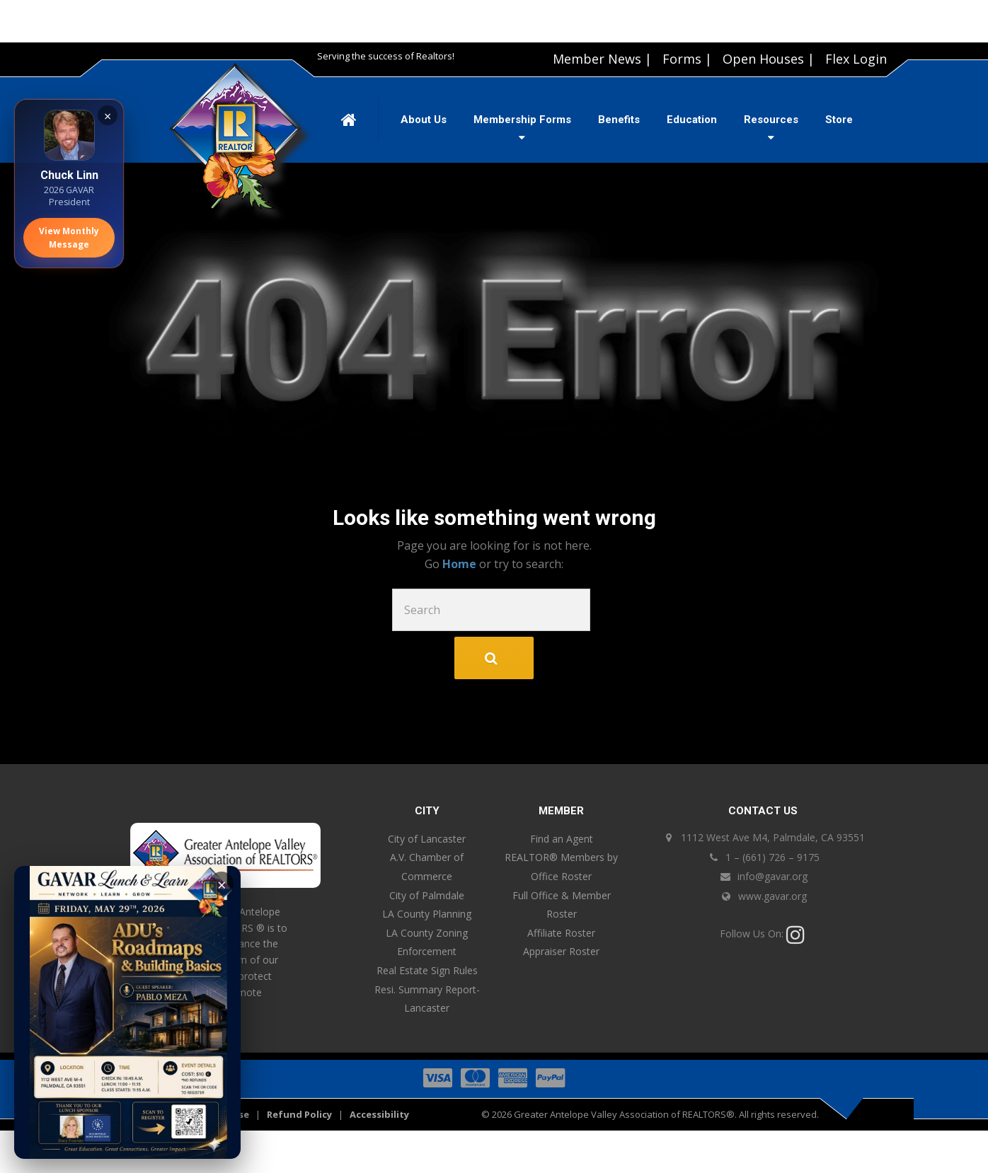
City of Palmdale (426, 895)
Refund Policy (299, 1114)
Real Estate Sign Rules (427, 970)
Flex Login (856, 58)
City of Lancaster (427, 838)
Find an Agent (561, 838)
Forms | (687, 58)
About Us (424, 119)
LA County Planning (426, 913)
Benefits (619, 119)
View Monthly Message (69, 237)
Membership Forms (522, 119)
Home (460, 564)
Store (839, 119)
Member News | (602, 58)
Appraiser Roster (561, 951)
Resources (771, 119)
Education (692, 119)
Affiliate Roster (561, 933)
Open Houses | (769, 58)
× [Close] (107, 116)
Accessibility (379, 1114)
